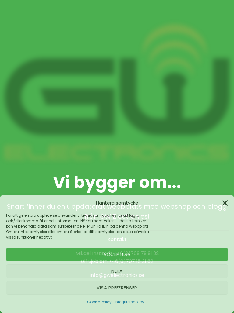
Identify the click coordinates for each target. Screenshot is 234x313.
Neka (117, 271)
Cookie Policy (99, 301)
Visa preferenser (117, 287)
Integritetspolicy (129, 301)
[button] (225, 203)
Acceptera (116, 254)
